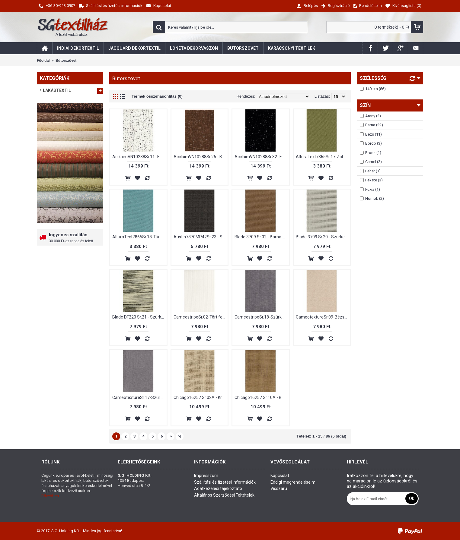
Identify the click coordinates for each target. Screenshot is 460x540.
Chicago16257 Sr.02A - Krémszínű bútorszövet (201, 397)
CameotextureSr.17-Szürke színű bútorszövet (139, 397)
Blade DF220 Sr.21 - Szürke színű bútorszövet (139, 317)
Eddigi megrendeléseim (292, 482)
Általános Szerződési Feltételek (224, 495)
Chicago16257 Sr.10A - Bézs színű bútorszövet (262, 397)
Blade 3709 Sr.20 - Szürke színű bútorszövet (323, 236)
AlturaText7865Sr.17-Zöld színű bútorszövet (323, 156)
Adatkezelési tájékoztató (218, 488)
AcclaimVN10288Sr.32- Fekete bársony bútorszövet (262, 156)
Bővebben (50, 496)
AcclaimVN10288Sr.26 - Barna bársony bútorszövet (201, 156)
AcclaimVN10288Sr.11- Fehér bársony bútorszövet (139, 156)
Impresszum (206, 475)
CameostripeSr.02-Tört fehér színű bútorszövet (201, 317)
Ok (411, 498)
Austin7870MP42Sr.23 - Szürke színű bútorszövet (201, 236)
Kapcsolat (279, 475)
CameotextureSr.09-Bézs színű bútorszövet (323, 317)
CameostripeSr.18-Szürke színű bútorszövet (262, 317)
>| (179, 436)
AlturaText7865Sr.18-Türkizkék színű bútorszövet (139, 236)
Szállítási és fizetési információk (225, 482)
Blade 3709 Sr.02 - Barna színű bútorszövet (262, 236)
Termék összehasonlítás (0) (157, 96)
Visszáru (278, 488)
